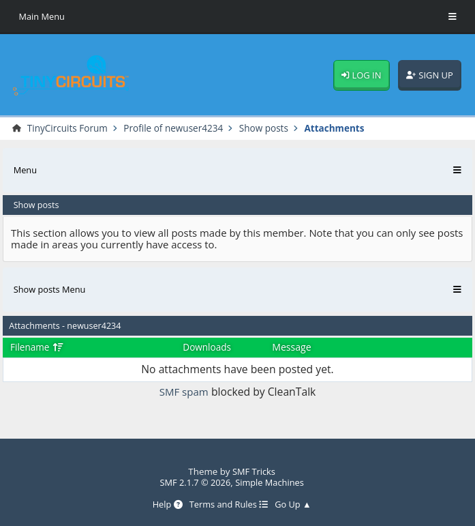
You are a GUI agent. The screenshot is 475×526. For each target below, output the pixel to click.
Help (165, 504)
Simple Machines (271, 482)
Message (293, 347)
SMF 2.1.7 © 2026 (193, 482)
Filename (38, 347)
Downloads (207, 347)
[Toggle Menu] (452, 17)
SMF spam (183, 392)
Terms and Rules (228, 504)
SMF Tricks (254, 471)
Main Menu (42, 17)
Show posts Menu (51, 290)
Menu (26, 170)
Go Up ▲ (295, 504)
